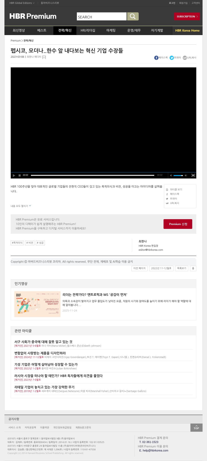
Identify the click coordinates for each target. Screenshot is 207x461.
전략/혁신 (65, 30)
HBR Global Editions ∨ (22, 3)
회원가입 (183, 3)
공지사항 (13, 419)
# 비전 (29, 243)
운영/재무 (134, 30)
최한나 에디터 (34, 57)
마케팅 (110, 30)
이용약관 (44, 427)
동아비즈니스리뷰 (50, 3)
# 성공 (40, 243)
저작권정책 (30, 427)
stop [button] (20, 175)
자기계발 (157, 30)
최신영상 (19, 30)
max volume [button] (186, 175)
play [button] (14, 175)
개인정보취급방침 (62, 427)
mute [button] (171, 175)
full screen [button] (193, 175)
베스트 (41, 30)
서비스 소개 (14, 427)
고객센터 (196, 3)
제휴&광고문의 (83, 427)
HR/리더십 (88, 30)
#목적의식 (17, 243)
